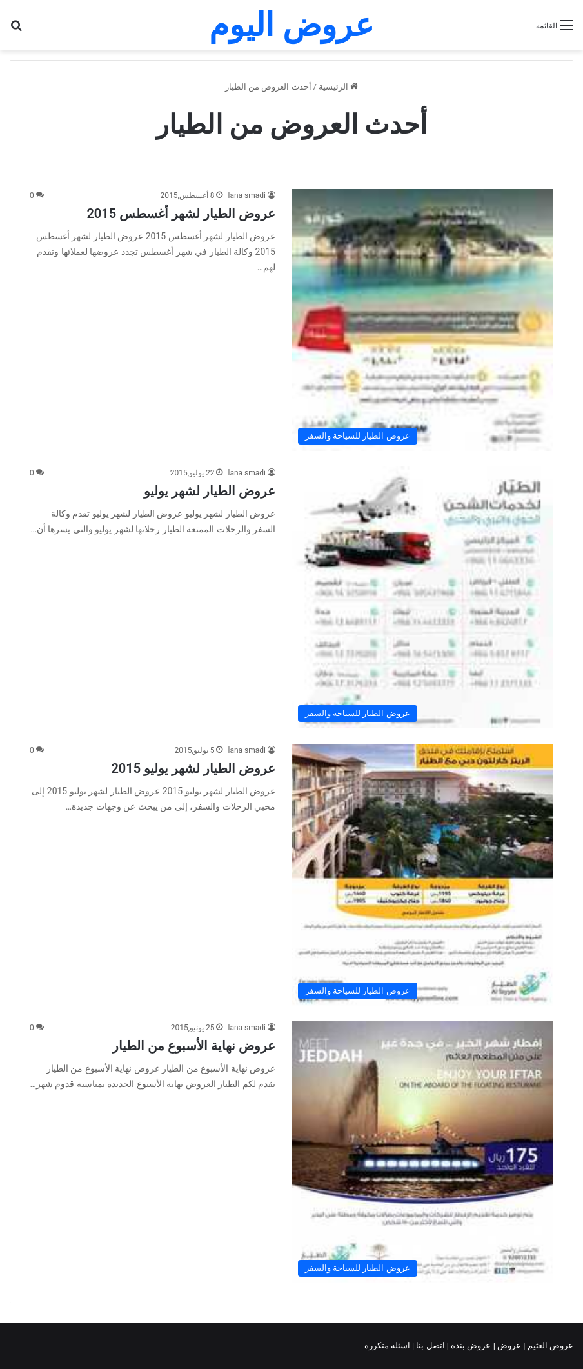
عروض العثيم (549, 1345)
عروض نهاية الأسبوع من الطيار (193, 1046)
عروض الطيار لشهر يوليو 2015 (193, 768)
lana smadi (247, 195)
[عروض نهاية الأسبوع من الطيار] (422, 1152)
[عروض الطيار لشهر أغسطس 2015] (422, 320)
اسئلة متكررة (388, 1345)
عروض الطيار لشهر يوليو (209, 491)
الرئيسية (338, 87)
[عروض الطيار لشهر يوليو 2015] (422, 875)
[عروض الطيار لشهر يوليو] (422, 597)
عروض (509, 1345)
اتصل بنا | (429, 1345)
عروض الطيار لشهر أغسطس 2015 (180, 213)
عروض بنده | (470, 1345)
